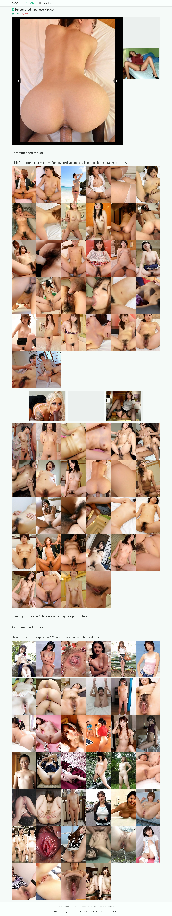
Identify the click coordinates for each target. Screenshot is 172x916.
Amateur (24, 3)
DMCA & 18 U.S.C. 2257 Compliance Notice (101, 911)
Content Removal (73, 911)
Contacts (58, 911)
